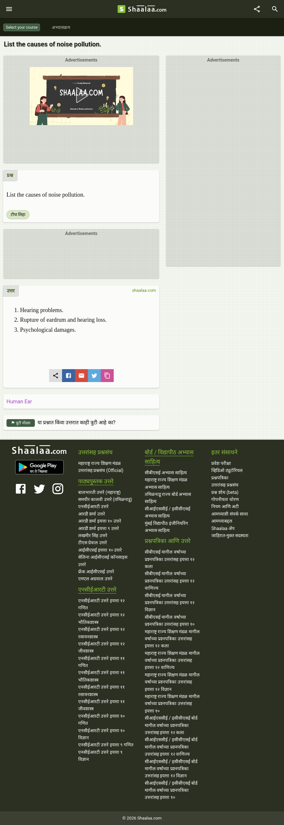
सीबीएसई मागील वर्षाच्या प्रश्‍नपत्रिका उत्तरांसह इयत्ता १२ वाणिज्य (170, 581)
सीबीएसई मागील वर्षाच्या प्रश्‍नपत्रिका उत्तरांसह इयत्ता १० (170, 620)
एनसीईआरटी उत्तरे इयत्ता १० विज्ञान (101, 734)
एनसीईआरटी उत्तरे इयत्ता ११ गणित (101, 662)
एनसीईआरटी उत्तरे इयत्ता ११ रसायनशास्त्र (101, 690)
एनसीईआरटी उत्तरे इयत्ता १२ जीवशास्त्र (101, 647)
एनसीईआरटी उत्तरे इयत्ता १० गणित (101, 719)
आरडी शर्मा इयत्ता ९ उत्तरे (98, 528)
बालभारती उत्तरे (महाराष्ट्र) (99, 492)
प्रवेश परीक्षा (221, 463)
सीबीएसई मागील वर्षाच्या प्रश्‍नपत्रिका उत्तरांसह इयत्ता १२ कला (170, 559)
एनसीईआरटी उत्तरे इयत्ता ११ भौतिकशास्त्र (101, 676)
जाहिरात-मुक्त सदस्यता (229, 535)
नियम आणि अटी (225, 506)
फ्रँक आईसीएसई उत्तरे (96, 571)
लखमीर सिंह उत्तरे (92, 535)
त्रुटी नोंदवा (20, 423)
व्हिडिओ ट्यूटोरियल (226, 470)
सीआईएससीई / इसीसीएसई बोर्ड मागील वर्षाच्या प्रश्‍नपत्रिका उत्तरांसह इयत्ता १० (171, 790)
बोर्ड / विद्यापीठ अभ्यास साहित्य (169, 457)
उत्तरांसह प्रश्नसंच (224, 484)
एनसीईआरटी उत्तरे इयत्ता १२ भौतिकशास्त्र (101, 618)
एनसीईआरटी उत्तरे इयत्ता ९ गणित (105, 744)
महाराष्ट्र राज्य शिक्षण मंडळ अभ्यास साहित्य (166, 483)
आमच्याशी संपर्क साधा (229, 513)
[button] (81, 108)
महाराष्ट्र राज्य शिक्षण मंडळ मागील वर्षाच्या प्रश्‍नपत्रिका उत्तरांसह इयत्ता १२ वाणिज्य (172, 660)
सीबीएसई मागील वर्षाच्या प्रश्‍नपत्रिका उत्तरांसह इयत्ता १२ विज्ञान (170, 603)
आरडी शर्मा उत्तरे (91, 513)
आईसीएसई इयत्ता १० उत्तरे (100, 550)
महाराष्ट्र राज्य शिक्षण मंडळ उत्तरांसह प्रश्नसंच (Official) (100, 467)
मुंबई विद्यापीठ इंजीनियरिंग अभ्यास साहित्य (166, 527)
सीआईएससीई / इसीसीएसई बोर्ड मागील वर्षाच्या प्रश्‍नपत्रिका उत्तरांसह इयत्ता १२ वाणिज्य (171, 747)
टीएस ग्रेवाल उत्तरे (92, 542)
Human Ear (19, 401)
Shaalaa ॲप (223, 528)
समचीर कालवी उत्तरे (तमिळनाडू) (105, 499)
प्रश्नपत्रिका (219, 477)
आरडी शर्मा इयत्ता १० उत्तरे (99, 521)
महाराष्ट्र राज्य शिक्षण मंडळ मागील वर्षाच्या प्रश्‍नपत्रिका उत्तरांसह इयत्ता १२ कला (172, 639)
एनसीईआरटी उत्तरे (93, 506)
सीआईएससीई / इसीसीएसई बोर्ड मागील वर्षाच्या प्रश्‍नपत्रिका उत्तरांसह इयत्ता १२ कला (171, 725)
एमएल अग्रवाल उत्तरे (95, 578)
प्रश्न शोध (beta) (224, 492)
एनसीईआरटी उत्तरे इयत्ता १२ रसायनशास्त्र (101, 633)
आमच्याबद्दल (221, 521)
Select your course (21, 27)
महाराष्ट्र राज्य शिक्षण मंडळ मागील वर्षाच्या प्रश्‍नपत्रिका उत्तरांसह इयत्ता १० (172, 703)
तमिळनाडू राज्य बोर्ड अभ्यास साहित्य (168, 498)
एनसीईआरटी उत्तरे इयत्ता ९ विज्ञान (100, 756)
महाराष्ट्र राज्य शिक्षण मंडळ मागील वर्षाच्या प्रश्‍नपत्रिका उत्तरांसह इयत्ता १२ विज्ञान (172, 682)
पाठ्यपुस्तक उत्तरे (95, 481)
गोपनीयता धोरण (224, 499)
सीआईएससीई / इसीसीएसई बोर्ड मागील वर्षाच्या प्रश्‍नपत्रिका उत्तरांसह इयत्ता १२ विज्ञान (171, 769)
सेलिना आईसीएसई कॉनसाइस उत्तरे (102, 561)
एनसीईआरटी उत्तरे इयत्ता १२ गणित (101, 604)
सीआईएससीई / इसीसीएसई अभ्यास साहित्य (167, 512)
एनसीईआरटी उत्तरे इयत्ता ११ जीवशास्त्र (101, 705)
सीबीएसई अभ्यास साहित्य (166, 472)
